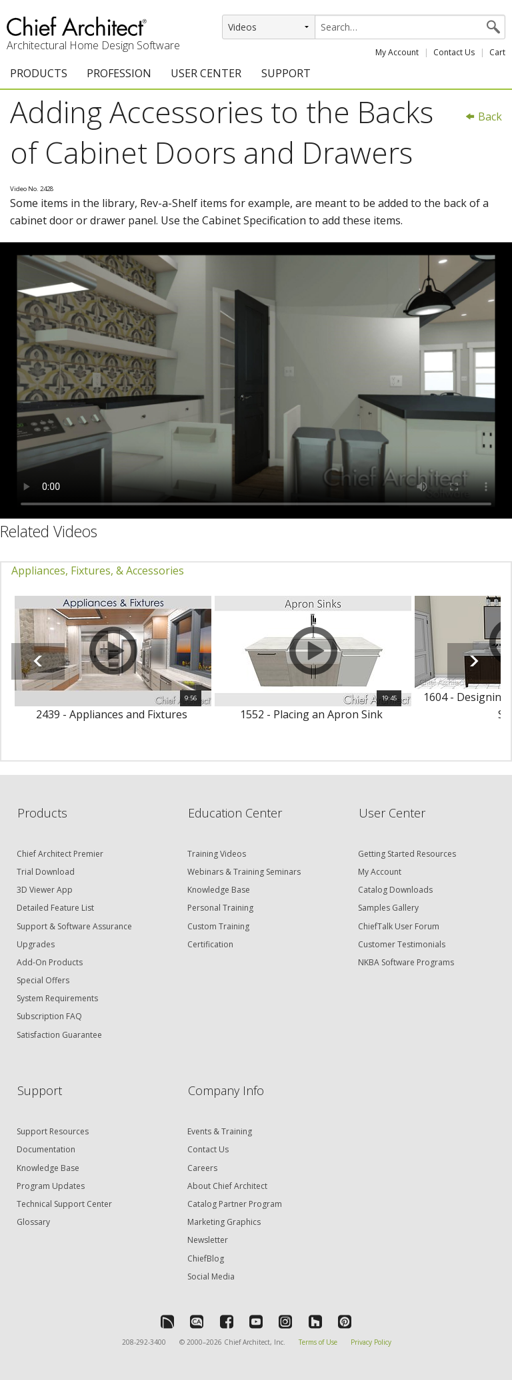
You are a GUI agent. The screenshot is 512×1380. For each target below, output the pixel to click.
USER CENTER (206, 73)
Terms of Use (318, 1342)
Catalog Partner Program (234, 1204)
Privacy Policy (371, 1342)
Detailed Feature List (55, 907)
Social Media (211, 1276)
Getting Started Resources (407, 853)
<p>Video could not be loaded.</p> (256, 380)
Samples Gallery (388, 907)
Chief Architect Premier (60, 853)
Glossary (33, 1222)
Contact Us (454, 52)
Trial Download (46, 871)
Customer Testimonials (401, 944)
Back (483, 116)
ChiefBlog (205, 1258)
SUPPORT (286, 73)
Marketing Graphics (224, 1222)
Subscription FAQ (49, 1016)
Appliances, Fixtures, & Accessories (97, 570)
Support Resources (53, 1131)
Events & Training (219, 1131)
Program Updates (51, 1186)
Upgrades (36, 944)
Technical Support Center (64, 1204)
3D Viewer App (45, 889)
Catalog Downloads (395, 889)
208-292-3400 (144, 1342)
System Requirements (57, 998)
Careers (202, 1168)
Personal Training (220, 907)
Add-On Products (50, 962)
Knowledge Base (218, 889)
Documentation (46, 1149)
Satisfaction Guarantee (59, 1034)
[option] (111, 666)
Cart (497, 52)
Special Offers (43, 980)
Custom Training (218, 926)
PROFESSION (119, 73)
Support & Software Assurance (74, 926)
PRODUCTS (38, 73)
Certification (210, 944)
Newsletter (207, 1240)
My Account (397, 52)
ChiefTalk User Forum (398, 926)
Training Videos (216, 853)
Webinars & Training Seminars (244, 871)
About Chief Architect (227, 1186)
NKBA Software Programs (406, 962)
